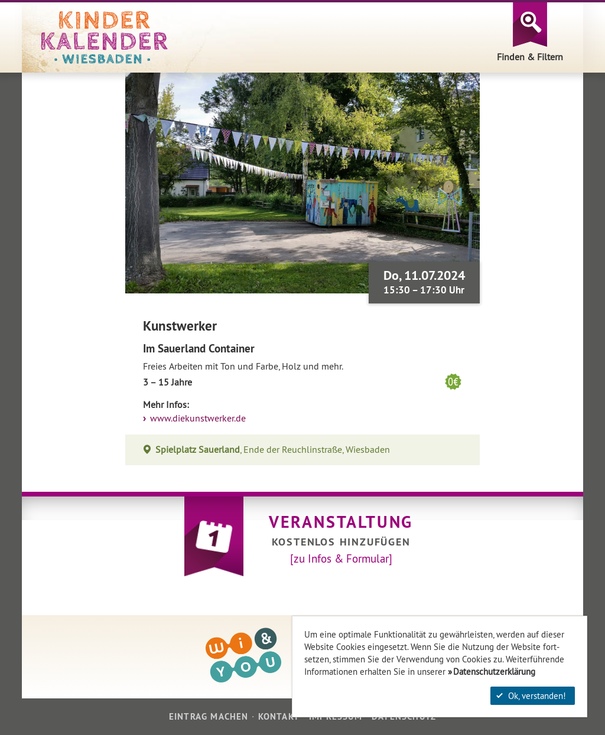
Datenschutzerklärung (494, 671)
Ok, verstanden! (531, 695)
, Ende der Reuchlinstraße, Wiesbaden (273, 449)
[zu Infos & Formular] (341, 558)
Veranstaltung (341, 522)
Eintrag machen (209, 716)
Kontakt (279, 716)
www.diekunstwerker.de (197, 418)
